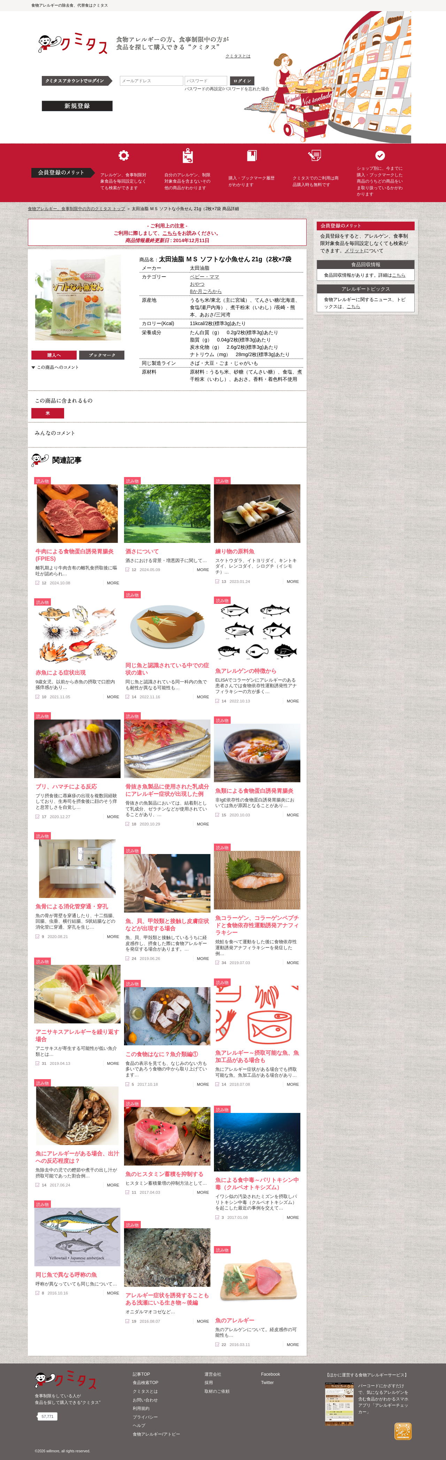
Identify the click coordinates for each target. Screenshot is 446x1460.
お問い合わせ (145, 1400)
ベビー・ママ (204, 276)
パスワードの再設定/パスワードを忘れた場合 (227, 88)
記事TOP (141, 1374)
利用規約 (141, 1408)
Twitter (267, 1382)
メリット (354, 250)
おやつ (197, 284)
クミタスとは (238, 56)
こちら (169, 233)
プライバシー (145, 1417)
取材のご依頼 (217, 1391)
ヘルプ (139, 1425)
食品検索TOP (145, 1382)
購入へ (54, 355)
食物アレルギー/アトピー (156, 1434)
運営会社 (213, 1374)
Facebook (270, 1374)
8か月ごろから (206, 291)
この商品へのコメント (54, 367)
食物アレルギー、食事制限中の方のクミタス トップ (76, 208)
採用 (209, 1382)
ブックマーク (101, 355)
